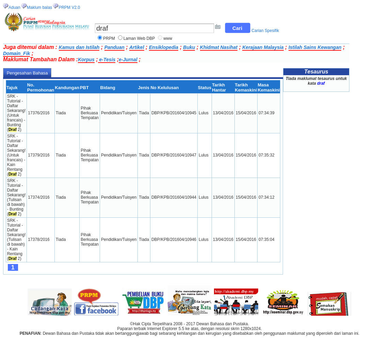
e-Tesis (107, 59)
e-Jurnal (128, 59)
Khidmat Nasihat (218, 47)
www (167, 38)
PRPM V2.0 (69, 7)
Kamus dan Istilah (79, 47)
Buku (189, 47)
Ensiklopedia (163, 47)
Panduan (114, 47)
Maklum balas (39, 7)
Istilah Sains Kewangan (315, 47)
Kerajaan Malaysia (262, 47)
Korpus (86, 59)
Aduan (14, 7)
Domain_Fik (16, 53)
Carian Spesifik (265, 30)
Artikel (136, 47)
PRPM (109, 38)
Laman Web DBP (139, 38)
